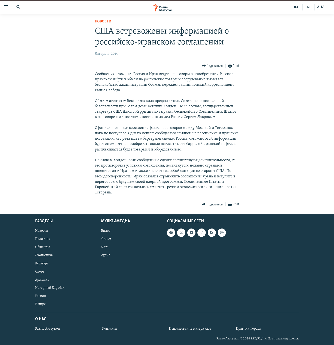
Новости (103, 21)
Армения (42, 280)
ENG (308, 7)
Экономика (44, 255)
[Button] (212, 66)
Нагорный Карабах (49, 288)
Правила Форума (248, 329)
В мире (40, 304)
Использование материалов (190, 329)
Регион (40, 296)
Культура (42, 263)
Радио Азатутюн (47, 329)
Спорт (39, 271)
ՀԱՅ (321, 7)
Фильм (106, 239)
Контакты (109, 329)
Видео (105, 231)
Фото (104, 247)
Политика (42, 239)
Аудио (105, 255)
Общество (42, 247)
